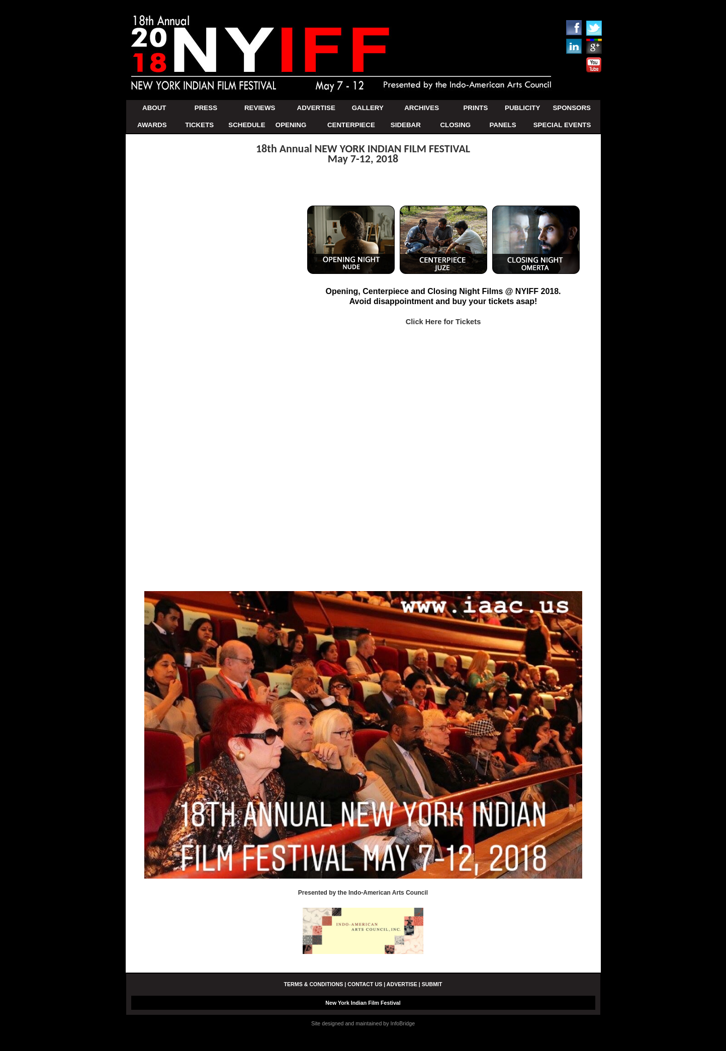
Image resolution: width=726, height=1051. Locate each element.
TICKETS (199, 125)
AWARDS (152, 125)
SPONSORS (572, 108)
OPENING (291, 125)
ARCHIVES (421, 108)
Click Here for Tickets (443, 322)
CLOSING (455, 125)
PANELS (503, 125)
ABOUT (154, 108)
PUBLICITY (522, 108)
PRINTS (475, 108)
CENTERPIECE (351, 125)
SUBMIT (432, 984)
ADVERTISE (316, 108)
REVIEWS (259, 108)
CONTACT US (364, 984)
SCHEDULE (246, 125)
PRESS (206, 108)
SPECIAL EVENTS (562, 125)
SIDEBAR (406, 125)
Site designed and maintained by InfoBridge (363, 1023)
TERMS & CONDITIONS (313, 984)
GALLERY (368, 108)
